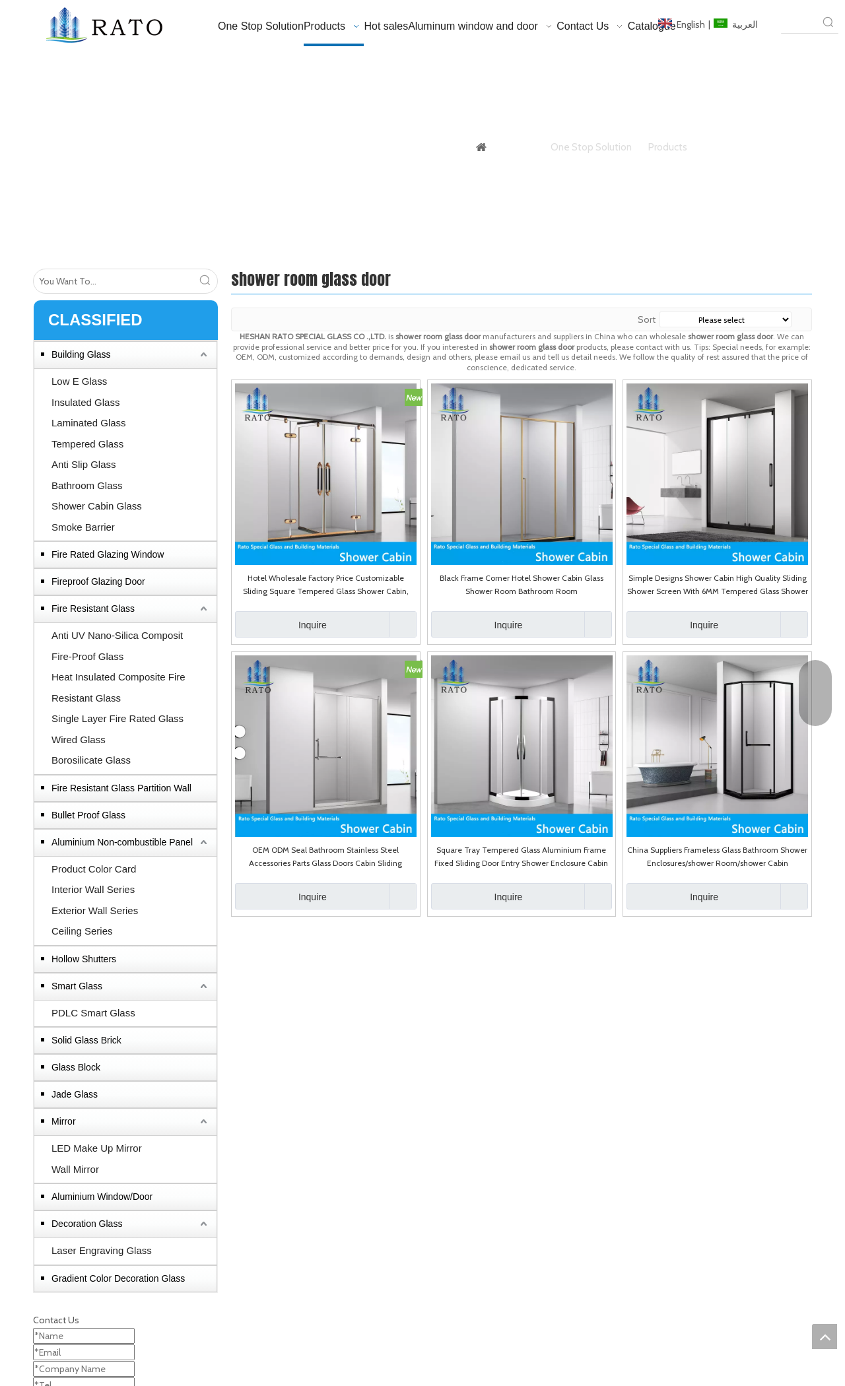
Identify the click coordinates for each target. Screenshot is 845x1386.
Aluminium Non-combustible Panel (122, 842)
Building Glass (81, 354)
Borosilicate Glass (91, 760)
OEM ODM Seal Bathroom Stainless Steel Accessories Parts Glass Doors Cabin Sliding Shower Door (325, 857)
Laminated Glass (88, 422)
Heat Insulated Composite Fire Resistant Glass (118, 687)
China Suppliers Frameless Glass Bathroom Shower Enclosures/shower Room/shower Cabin (717, 856)
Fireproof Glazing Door (98, 581)
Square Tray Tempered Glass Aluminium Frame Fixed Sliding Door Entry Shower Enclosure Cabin (521, 856)
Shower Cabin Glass (96, 506)
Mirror (63, 1121)
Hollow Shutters (83, 959)
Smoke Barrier (83, 527)
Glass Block (75, 1067)
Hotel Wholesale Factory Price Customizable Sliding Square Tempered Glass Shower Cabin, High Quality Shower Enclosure (326, 585)
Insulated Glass (85, 402)
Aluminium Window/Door (101, 1196)
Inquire (281, 624)
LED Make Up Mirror (96, 1148)
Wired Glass (78, 739)
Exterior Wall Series (94, 910)
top (824, 1336)
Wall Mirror (75, 1169)
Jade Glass (74, 1094)
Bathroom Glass (87, 485)
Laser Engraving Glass (101, 1250)
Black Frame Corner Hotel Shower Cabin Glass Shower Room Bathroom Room (521, 584)
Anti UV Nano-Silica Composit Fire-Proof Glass (117, 646)
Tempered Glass (87, 443)
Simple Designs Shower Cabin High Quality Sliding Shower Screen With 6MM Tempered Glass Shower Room (717, 585)
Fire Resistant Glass (93, 608)
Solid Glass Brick (86, 1040)
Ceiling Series (82, 931)
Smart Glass (76, 986)
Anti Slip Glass (83, 464)
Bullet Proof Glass (88, 815)
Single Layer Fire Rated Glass (117, 718)
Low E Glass (79, 381)
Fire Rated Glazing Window (107, 554)
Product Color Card (93, 868)
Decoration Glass (86, 1223)
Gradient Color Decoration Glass (118, 1278)
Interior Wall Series (93, 889)
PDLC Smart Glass (93, 1012)
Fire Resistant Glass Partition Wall (121, 788)
